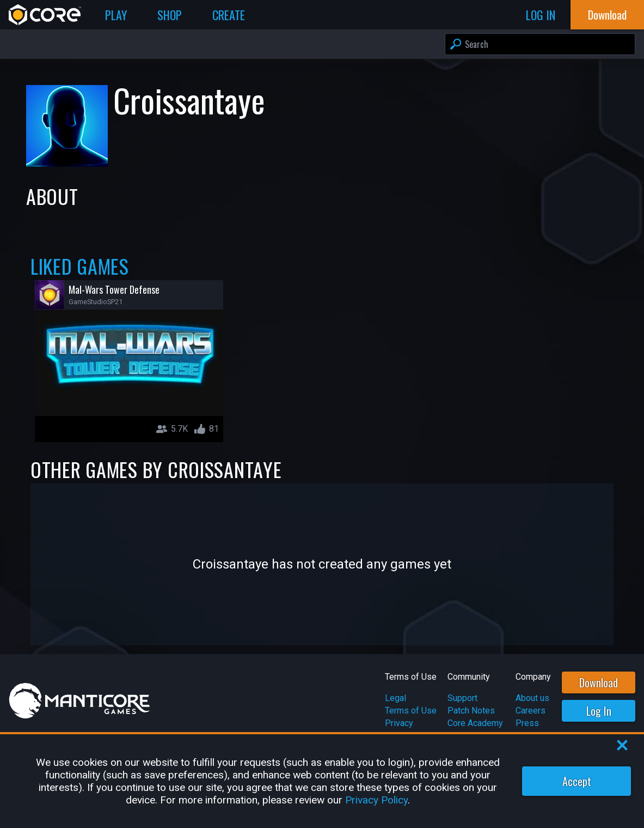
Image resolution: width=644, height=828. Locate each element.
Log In (598, 711)
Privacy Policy (376, 800)
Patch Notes (471, 710)
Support (462, 698)
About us (532, 698)
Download (598, 682)
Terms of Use (411, 710)
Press (527, 723)
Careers (530, 710)
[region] (322, 781)
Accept (576, 781)
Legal (395, 698)
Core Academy (475, 723)
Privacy (399, 723)
